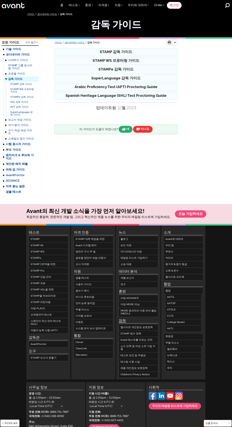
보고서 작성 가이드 (19, 120)
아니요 (145, 129)
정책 (122, 321)
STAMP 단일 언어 (41, 277)
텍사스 (171, 362)
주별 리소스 (82, 310)
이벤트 (79, 322)
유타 (169, 368)
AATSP (171, 303)
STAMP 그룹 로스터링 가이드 (20, 67)
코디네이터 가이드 (47, 14)
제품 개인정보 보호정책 (134, 368)
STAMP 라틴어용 (41, 302)
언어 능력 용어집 (85, 303)
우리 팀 (169, 245)
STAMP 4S (37, 245)
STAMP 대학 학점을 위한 (90, 239)
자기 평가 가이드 (18, 125)
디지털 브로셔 (84, 316)
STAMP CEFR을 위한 (43, 264)
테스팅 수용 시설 (130, 362)
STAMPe (36, 258)
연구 (123, 284)
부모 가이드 (13, 150)
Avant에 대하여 (174, 239)
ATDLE (171, 310)
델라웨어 (172, 349)
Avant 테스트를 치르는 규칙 (136, 340)
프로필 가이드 (16, 73)
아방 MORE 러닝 (130, 304)
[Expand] (4, 49)
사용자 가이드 (84, 284)
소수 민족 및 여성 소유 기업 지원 (138, 348)
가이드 (30, 14)
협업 (168, 291)
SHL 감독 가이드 (19, 102)
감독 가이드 (15, 79)
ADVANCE (13, 181)
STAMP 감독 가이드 (21, 84)
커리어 (169, 258)
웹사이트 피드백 (174, 277)
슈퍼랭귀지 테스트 (41, 315)
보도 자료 (126, 245)
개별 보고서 (127, 278)
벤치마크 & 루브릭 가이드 (20, 157)
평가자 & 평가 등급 (176, 264)
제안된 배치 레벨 (17, 164)
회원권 (169, 336)
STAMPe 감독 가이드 (22, 97)
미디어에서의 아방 (131, 252)
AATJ (170, 328)
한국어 (214, 423)
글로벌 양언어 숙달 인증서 (91, 258)
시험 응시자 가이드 (18, 144)
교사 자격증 (82, 264)
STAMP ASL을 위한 (42, 289)
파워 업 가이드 (15, 169)
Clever (79, 342)
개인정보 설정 (9, 423)
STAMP (35, 239)
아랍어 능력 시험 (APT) (44, 330)
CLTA (170, 316)
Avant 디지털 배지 (86, 245)
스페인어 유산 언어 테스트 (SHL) (46, 323)
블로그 (124, 239)
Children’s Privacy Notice (135, 374)
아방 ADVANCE (130, 298)
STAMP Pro (37, 271)
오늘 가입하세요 (190, 214)
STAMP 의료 (38, 283)
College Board (175, 322)
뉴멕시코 (172, 355)
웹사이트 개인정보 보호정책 (137, 327)
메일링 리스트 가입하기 (134, 258)
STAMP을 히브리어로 (43, 296)
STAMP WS (37, 252)
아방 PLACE (38, 308)
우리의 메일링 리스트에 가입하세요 (175, 406)
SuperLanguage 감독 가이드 (21, 113)
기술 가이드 (13, 49)
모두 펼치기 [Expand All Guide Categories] (31, 42)
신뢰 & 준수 (172, 271)
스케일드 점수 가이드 (21, 139)
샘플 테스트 (13, 192)
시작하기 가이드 (18, 60)
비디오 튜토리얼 (85, 297)
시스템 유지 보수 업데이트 (91, 328)
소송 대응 (126, 264)
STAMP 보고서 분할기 (43, 358)
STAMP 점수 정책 (131, 334)
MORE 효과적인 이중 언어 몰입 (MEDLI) (138, 312)
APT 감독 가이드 (19, 107)
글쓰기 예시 (82, 291)
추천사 (169, 252)
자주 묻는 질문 (15, 186)
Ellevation (81, 355)
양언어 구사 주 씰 (86, 252)
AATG (170, 297)
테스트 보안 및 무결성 (133, 355)
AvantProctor (15, 175)
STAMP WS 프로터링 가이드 (22, 90)
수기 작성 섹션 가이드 (20, 132)
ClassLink (81, 348)
